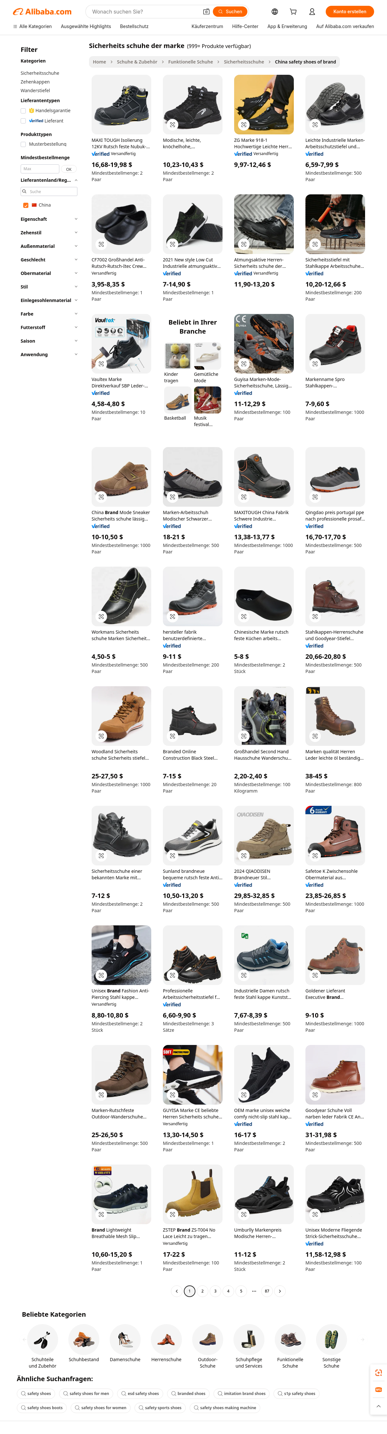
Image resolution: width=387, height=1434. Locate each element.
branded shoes (188, 1393)
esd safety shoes (140, 1393)
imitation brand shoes (241, 1393)
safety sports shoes (160, 1407)
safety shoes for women (100, 1407)
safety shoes (36, 1393)
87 (267, 1291)
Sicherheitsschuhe (244, 62)
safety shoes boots (42, 1407)
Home (99, 62)
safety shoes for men (86, 1393)
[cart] (294, 12)
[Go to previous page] (177, 1291)
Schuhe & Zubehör (137, 62)
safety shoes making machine (225, 1407)
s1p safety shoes (296, 1393)
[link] (378, 1372)
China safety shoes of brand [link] (305, 62)
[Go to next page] (280, 1291)
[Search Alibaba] (144, 11)
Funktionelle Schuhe (190, 62)
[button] (206, 11)
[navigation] (49, 669)
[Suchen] (230, 11)
